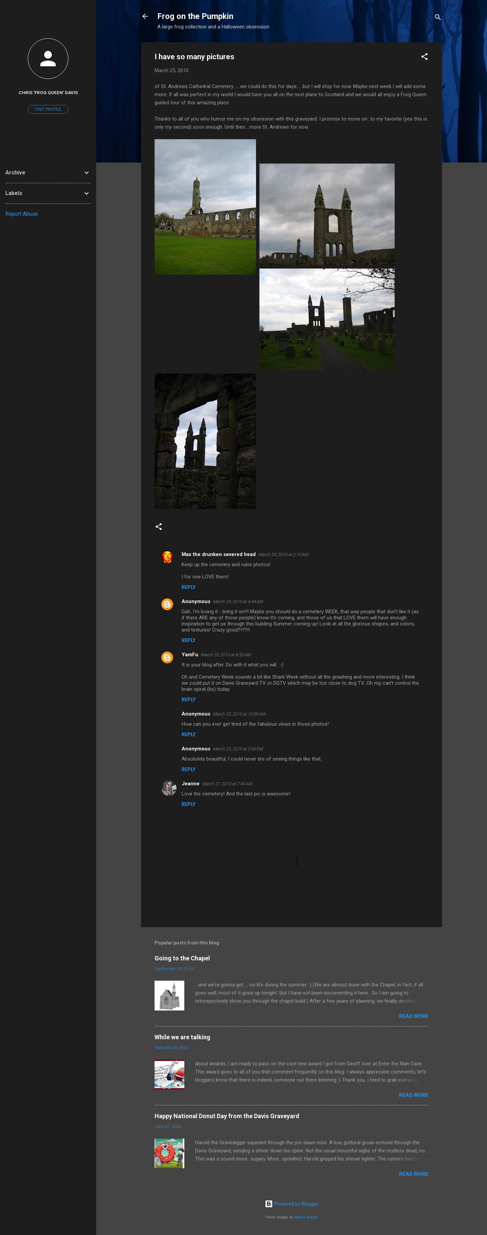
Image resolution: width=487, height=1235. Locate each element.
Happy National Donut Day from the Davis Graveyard (227, 1116)
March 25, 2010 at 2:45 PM (238, 748)
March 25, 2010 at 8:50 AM (226, 654)
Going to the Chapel (182, 958)
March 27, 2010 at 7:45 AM (227, 783)
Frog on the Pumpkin (195, 16)
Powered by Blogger (292, 1204)
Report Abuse (21, 214)
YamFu (190, 655)
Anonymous (196, 601)
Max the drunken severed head (219, 554)
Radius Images (306, 1217)
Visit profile (48, 109)
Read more (413, 1016)
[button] (424, 57)
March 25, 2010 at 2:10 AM (283, 554)
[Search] (438, 18)
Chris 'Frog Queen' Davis (48, 92)
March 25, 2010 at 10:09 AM (239, 714)
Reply (188, 587)
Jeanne (191, 784)
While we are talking (182, 1037)
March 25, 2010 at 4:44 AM (238, 601)
